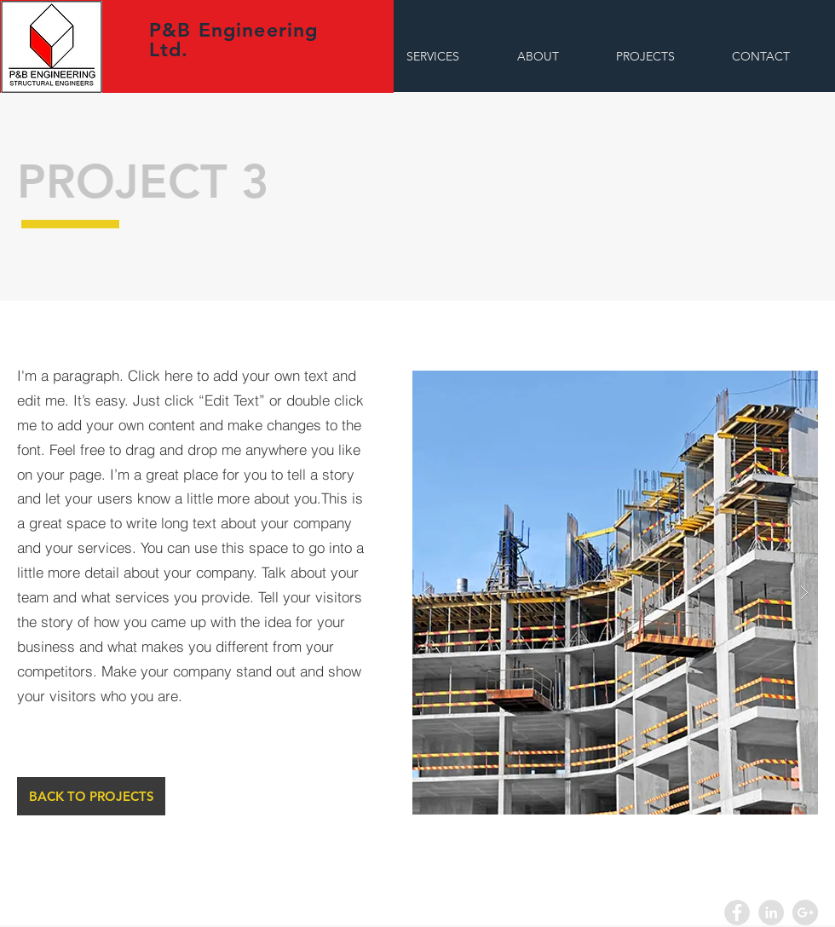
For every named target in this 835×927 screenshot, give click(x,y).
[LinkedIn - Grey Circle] (771, 912)
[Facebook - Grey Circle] (737, 912)
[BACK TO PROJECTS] (91, 796)
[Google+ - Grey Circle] (805, 912)
